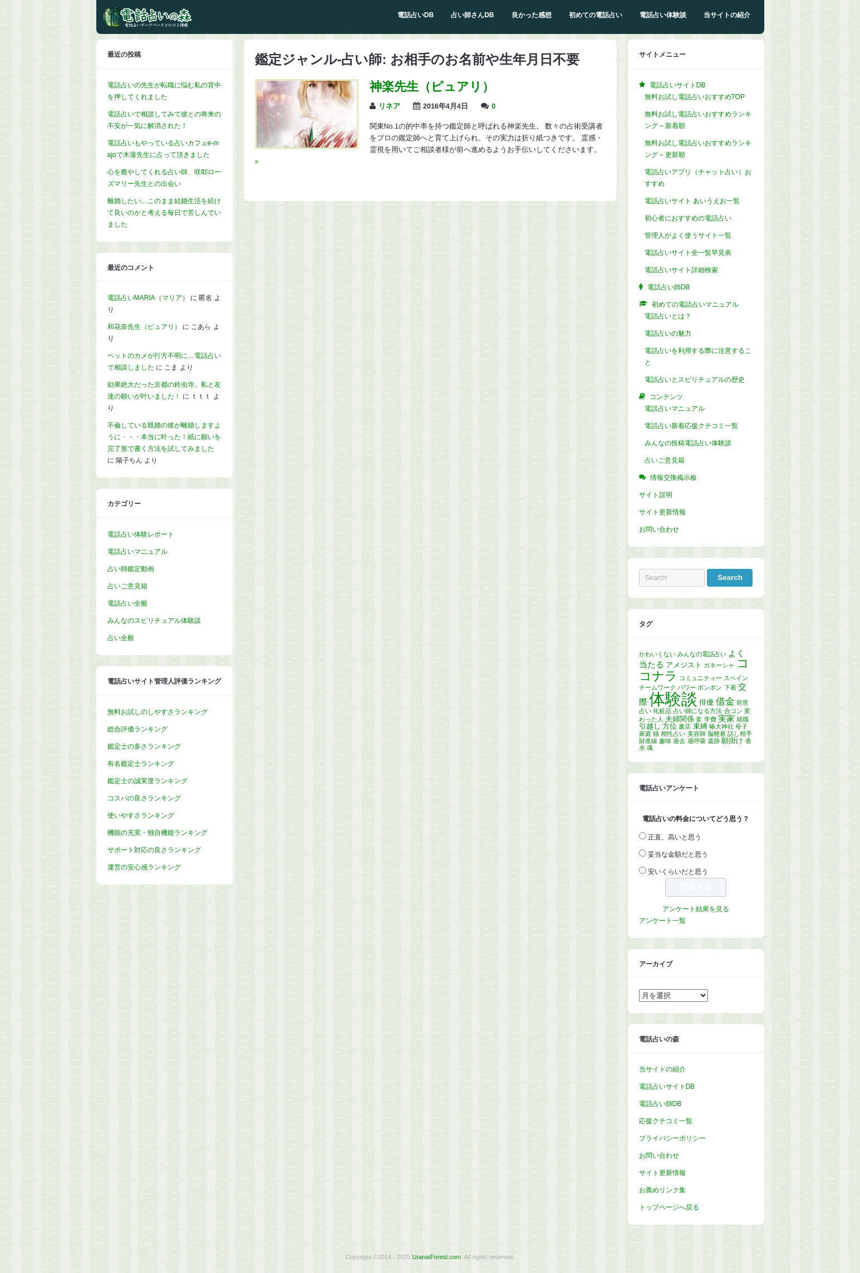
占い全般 (120, 638)
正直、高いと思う (674, 837)
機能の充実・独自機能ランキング (157, 833)
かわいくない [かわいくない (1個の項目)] (657, 654)
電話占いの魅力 (668, 333)
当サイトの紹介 (727, 15)
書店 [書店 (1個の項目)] (685, 726)
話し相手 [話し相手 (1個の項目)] (740, 733)
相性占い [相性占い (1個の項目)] (673, 733)
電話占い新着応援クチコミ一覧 (691, 426)
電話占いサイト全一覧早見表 (688, 253)
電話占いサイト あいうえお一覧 (692, 201)
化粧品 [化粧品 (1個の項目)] (662, 710)
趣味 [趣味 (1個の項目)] (665, 741)
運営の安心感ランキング (144, 867)
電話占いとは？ (668, 316)
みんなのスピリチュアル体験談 (154, 621)
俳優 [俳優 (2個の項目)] (706, 702)
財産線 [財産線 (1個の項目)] (648, 741)
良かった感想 (532, 15)
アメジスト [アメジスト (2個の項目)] (684, 665)
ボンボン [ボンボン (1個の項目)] (709, 687)
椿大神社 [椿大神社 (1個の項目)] (721, 726)
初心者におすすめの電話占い (688, 218)
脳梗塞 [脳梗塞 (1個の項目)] (716, 733)
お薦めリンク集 (662, 1190)
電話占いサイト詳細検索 (681, 270)
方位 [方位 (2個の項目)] (669, 726)
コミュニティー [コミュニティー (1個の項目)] (700, 678)
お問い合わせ (659, 529)
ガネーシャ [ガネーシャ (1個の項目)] (719, 665)
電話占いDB (415, 15)
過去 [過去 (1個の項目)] (679, 741)
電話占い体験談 (663, 15)
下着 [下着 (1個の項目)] (730, 687)
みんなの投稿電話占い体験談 (688, 443)
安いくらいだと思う (678, 872)
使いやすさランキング (140, 815)
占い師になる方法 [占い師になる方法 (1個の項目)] (697, 710)
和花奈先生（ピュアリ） (144, 327)
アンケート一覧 (662, 921)
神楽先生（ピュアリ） (432, 87)
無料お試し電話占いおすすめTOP (695, 97)
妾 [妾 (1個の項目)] (699, 719)
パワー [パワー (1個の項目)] (686, 687)
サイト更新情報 (662, 512)
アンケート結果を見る (695, 909)
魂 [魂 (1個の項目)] (650, 747)
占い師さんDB (472, 15)
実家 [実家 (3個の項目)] (726, 718)
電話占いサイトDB (667, 1086)
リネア (389, 106)
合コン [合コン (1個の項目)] (733, 710)
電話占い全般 (127, 603)
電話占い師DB (660, 1104)
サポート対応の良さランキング (154, 850)
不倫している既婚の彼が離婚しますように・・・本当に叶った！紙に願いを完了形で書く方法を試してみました (164, 437)
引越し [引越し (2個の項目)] (650, 726)
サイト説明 (655, 495)
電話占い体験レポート (140, 534)
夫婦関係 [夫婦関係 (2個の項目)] (679, 719)
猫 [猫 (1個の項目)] (656, 733)
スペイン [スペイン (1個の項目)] (736, 678)
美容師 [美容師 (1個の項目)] (696, 733)
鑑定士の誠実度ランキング (147, 781)
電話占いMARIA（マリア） (148, 298)
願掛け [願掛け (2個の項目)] (732, 740)
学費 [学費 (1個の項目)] (710, 719)
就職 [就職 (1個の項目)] (742, 719)
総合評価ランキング (137, 729)
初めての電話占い (595, 15)
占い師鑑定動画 (130, 569)
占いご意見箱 (127, 586)
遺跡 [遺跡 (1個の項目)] (713, 741)
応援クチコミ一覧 (665, 1121)
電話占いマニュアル (137, 552)
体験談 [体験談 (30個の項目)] (673, 699)
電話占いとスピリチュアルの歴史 (695, 380)
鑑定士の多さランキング (144, 746)
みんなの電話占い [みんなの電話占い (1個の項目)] (701, 654)
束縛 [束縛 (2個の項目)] (700, 726)
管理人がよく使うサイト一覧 (688, 235)
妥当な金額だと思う (678, 854)
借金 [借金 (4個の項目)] (725, 701)
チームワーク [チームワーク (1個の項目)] (657, 687)
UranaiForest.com (436, 1257)
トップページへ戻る (669, 1207)
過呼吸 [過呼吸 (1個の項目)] (696, 741)
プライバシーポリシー (672, 1138)
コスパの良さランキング (144, 798)
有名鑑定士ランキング (140, 764)
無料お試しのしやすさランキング (157, 712)
